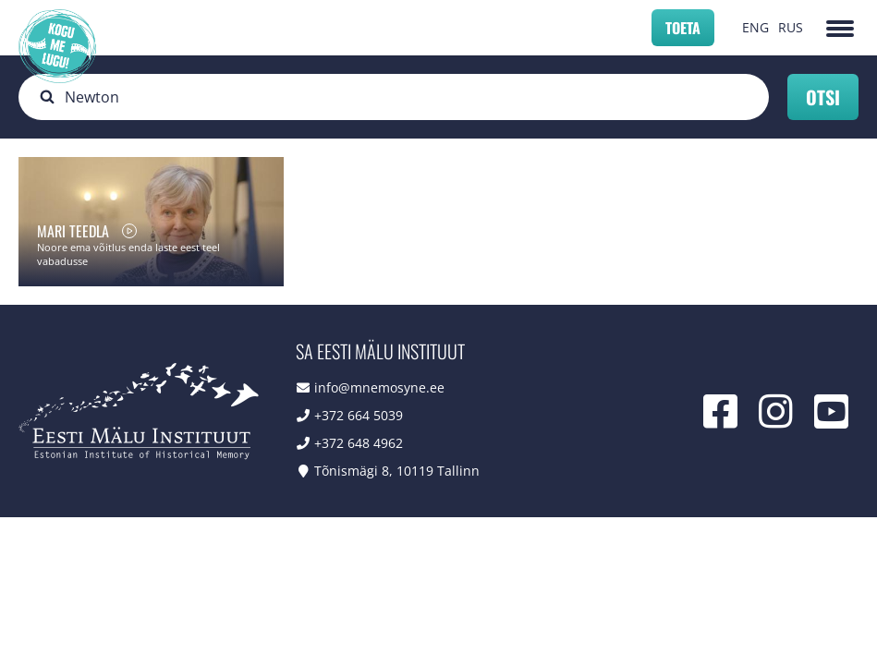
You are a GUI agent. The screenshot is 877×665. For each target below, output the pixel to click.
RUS (790, 27)
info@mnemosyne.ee (379, 387)
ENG (755, 27)
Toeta (682, 28)
